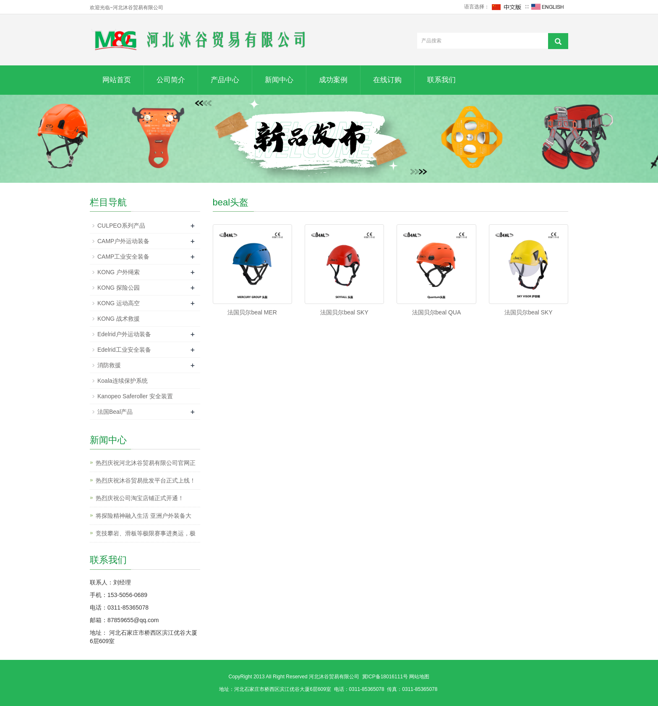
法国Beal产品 (115, 411)
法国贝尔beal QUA (436, 312)
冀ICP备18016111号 (385, 677)
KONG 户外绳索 (118, 272)
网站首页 (116, 80)
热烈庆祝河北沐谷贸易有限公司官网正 (146, 462)
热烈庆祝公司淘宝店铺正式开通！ (140, 498)
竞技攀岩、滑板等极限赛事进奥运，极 (146, 533)
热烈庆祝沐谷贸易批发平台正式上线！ (146, 480)
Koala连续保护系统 (122, 380)
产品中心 (225, 80)
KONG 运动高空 (118, 303)
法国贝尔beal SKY (344, 312)
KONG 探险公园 (118, 287)
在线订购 (387, 80)
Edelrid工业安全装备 (124, 349)
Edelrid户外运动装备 (124, 334)
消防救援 (109, 365)
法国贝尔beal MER (252, 312)
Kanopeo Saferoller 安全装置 (135, 396)
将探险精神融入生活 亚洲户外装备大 (143, 515)
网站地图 (419, 677)
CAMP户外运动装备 (123, 241)
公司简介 (171, 80)
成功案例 (333, 80)
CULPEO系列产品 (121, 225)
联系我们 (441, 80)
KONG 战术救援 (118, 318)
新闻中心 (279, 80)
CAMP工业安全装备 (123, 256)
